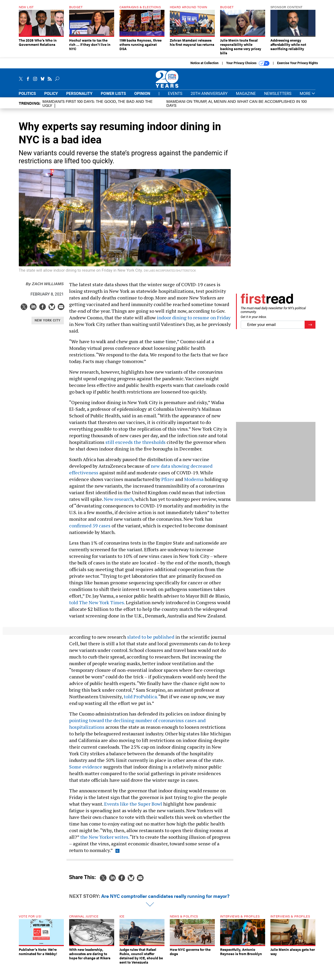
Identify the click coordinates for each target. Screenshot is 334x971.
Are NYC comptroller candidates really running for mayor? (165, 900)
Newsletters (277, 97)
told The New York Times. (97, 606)
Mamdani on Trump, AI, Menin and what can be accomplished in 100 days (236, 107)
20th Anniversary (209, 97)
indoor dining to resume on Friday (193, 321)
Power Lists (113, 97)
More (307, 98)
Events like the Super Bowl (133, 808)
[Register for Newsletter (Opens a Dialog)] (310, 329)
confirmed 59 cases (89, 529)
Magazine (246, 97)
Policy (51, 97)
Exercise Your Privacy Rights (297, 67)
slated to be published (150, 641)
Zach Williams (45, 287)
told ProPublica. (141, 700)
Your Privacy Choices (247, 67)
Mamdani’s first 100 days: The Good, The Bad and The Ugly (97, 107)
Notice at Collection (204, 67)
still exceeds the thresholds (135, 446)
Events (175, 97)
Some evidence (85, 770)
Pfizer (167, 483)
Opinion (142, 97)
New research (118, 503)
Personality (79, 97)
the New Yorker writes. (104, 841)
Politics (27, 97)
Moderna (193, 483)
